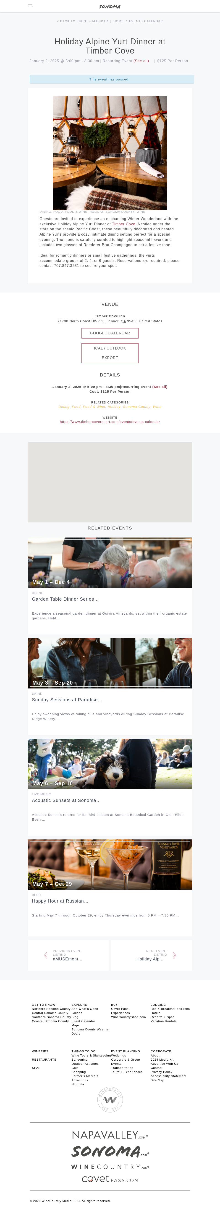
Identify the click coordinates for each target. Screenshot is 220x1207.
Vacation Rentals (164, 1021)
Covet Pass (119, 1009)
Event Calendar (83, 1021)
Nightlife (78, 1084)
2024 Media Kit (162, 1059)
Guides (77, 1013)
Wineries (40, 1051)
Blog (75, 1017)
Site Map (157, 1080)
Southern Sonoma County (51, 1017)
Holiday (96, 211)
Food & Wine (76, 211)
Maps (76, 1025)
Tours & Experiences (127, 1072)
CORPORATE (161, 1051)
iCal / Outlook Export (110, 353)
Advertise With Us (164, 1063)
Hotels (156, 1013)
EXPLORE (79, 1004)
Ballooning (80, 1059)
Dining (45, 211)
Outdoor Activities (85, 1063)
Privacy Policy (162, 1072)
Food (58, 211)
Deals (76, 1033)
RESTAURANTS (44, 1059)
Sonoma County (120, 211)
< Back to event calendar (82, 21)
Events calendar (146, 21)
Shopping (79, 1072)
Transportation (122, 1068)
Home (118, 21)
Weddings (118, 1055)
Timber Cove (123, 224)
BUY (114, 1004)
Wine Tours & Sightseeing (91, 1055)
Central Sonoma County (50, 1013)
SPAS (36, 1068)
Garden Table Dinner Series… (65, 599)
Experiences (120, 1013)
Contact (157, 1068)
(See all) (141, 61)
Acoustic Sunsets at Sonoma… (66, 800)
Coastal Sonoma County (50, 1021)
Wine (141, 211)
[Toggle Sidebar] (30, 6)
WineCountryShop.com (128, 1017)
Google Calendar (110, 333)
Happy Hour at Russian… (60, 900)
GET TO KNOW (43, 1004)
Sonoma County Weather (91, 1029)
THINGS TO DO (84, 1051)
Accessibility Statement (169, 1076)
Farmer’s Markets (85, 1076)
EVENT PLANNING (125, 1051)
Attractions (80, 1080)
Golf (75, 1068)
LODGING (158, 1004)
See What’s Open (85, 1009)
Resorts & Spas (163, 1017)
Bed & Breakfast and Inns (170, 1009)
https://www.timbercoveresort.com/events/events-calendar (110, 422)
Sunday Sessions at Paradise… (67, 699)
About (155, 1055)
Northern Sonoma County (51, 1009)
